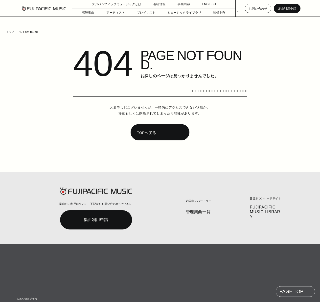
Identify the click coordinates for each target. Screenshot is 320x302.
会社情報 (152, 4)
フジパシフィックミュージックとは (112, 4)
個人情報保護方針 (97, 295)
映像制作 (210, 12)
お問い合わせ (258, 8)
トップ (9, 31)
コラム (58, 295)
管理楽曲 (88, 12)
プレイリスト (142, 12)
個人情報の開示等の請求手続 (129, 295)
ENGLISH (201, 4)
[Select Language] (236, 8)
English (155, 295)
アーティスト (114, 12)
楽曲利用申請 (287, 8)
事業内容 (176, 4)
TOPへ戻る (146, 123)
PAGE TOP (291, 282)
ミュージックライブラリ (177, 12)
